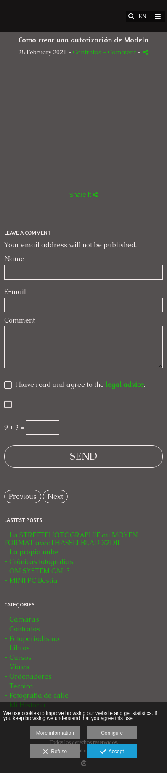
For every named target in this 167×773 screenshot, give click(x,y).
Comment (19, 320)
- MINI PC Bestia (31, 580)
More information (55, 733)
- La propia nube (31, 552)
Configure (112, 733)
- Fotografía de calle (36, 695)
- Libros (17, 647)
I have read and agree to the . (78, 385)
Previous (23, 496)
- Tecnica (18, 686)
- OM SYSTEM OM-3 (37, 571)
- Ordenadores (28, 676)
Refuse (55, 752)
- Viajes (16, 666)
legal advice (125, 384)
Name (14, 259)
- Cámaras (21, 619)
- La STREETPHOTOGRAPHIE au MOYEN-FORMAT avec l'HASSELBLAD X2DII (72, 539)
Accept (112, 752)
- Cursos (18, 657)
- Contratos (22, 629)
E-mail (15, 292)
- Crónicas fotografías (38, 561)
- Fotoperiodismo (31, 638)
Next (55, 496)
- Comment (120, 52)
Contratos (87, 52)
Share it (83, 194)
